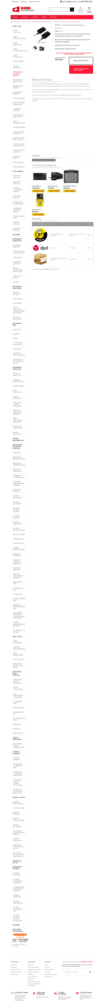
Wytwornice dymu (17, 702)
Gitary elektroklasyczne (20, 37)
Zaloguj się (15, 1)
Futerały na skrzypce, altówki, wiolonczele (17, 782)
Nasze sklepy (48, 976)
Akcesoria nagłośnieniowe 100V (19, 606)
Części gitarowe (19, 167)
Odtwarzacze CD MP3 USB (19, 631)
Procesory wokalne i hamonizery (17, 561)
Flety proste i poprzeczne (18, 343)
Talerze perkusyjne (17, 397)
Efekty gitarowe (19, 98)
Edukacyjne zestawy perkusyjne (17, 404)
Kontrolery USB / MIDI (19, 217)
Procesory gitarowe (17, 110)
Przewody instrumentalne (19, 648)
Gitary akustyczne (17, 44)
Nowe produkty (49, 969)
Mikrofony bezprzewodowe (19, 458)
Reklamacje (31, 979)
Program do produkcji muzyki (17, 210)
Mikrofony (17, 453)
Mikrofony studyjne (17, 183)
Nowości (15, 17)
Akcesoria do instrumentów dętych (18, 361)
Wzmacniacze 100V (18, 589)
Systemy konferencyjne (18, 439)
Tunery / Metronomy (16, 738)
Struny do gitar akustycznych (19, 139)
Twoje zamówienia (16, 972)
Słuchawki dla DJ (18, 713)
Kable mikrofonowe (18, 654)
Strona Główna (15, 21)
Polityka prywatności (33, 967)
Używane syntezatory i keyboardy (18, 881)
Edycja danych (15, 974)
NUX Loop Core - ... (37, 209)
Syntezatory (17, 257)
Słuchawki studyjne (17, 197)
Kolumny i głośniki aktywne (16, 510)
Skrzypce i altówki (17, 293)
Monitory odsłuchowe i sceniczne (18, 575)
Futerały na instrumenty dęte (17, 765)
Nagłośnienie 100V (18, 583)
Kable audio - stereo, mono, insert (18, 665)
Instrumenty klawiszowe (17, 240)
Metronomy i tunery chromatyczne (18, 745)
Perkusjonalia (18, 386)
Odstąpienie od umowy (34, 969)
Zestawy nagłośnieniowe (19, 548)
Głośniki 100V (18, 594)
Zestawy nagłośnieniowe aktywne (19, 624)
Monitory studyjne (16, 223)
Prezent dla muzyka (17, 861)
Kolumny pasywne (16, 517)
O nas (46, 965)
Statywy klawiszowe (17, 839)
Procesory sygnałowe (17, 555)
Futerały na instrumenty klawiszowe (17, 773)
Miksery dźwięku (19, 534)
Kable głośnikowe (17, 642)
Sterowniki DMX (19, 708)
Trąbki (15, 338)
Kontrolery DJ (18, 733)
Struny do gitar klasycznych (19, 132)
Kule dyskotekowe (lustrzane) (18, 695)
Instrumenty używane (17, 868)
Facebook (53, 17)
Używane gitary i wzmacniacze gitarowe (19, 889)
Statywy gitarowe (16, 813)
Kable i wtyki (17, 636)
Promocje (24, 17)
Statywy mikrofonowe (18, 803)
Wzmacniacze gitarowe (18, 93)
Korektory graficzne (17, 569)
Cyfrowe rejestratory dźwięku (18, 189)
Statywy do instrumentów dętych (18, 846)
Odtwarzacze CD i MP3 (19, 719)
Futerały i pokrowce (16, 752)
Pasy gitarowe (18, 162)
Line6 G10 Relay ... (53, 186)
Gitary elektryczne (17, 56)
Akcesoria (16, 729)
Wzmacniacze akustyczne (18, 80)
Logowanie (14, 965)
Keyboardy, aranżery (17, 246)
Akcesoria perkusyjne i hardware (17, 412)
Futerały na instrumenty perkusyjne (17, 791)
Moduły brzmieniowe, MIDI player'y (18, 269)
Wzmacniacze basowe (18, 87)
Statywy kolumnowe (17, 825)
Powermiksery (18, 539)
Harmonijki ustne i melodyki (19, 354)
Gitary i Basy (17, 26)
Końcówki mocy (18, 543)
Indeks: (57, 31)
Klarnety (16, 334)
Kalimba (16, 282)
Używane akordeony (17, 874)
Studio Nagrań (17, 171)
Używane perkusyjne (17, 896)
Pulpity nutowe (19, 808)
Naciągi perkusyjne (17, 433)
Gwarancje (31, 974)
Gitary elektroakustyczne (20, 50)
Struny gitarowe (19, 127)
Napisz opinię (58, 28)
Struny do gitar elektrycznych (19, 145)
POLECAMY (16, 925)
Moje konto (14, 962)
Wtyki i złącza (18, 659)
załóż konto (81, 11)
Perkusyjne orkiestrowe (17, 427)
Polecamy (34, 17)
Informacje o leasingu (34, 981)
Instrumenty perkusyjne (17, 368)
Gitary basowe (18, 61)
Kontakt (44, 17)
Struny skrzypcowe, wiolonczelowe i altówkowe (19, 310)
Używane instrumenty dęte (17, 909)
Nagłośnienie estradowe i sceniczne (17, 446)
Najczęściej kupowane (51, 974)
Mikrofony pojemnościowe (19, 476)
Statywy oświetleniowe (18, 819)
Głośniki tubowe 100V (19, 599)
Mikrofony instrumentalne (19, 464)
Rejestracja (23, 1)
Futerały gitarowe (16, 759)
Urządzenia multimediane (17, 930)
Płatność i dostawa (33, 972)
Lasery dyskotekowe (18, 688)
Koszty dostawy (32, 976)
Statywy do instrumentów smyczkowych (18, 854)
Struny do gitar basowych (19, 151)
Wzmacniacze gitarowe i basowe (18, 73)
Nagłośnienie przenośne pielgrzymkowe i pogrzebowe (19, 615)
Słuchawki (16, 235)
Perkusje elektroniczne (18, 380)
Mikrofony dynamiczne (17, 470)
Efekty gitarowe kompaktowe (19, 103)
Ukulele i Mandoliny (17, 66)
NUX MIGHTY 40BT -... (70, 186)
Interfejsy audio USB (17, 176)
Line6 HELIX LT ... (37, 186)
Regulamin (31, 965)
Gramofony (17, 724)
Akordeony (17, 349)
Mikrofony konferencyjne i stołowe (19, 483)
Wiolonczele (17, 299)
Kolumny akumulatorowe (19, 529)
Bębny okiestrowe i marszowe (17, 420)
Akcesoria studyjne (16, 229)
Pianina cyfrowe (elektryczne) (19, 252)
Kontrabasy (17, 303)
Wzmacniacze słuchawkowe (18, 203)
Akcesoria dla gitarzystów (18, 116)
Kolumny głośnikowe (17, 503)
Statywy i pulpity (18, 797)
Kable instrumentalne (19, 122)
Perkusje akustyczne (17, 374)
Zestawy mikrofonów (17, 496)
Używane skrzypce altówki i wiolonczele (17, 918)
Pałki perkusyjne (17, 391)
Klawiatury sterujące (17, 263)
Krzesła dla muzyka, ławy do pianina (19, 832)
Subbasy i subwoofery (17, 523)
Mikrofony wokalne (17, 490)
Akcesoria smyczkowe (17, 318)
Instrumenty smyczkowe (17, 287)
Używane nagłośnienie (18, 902)
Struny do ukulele (16, 157)
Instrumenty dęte (17, 324)
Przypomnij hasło (34, 1)
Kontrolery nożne (17, 277)
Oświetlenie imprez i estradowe (17, 681)
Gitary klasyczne (17, 31)
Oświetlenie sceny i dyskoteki (16, 673)
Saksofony (17, 329)
